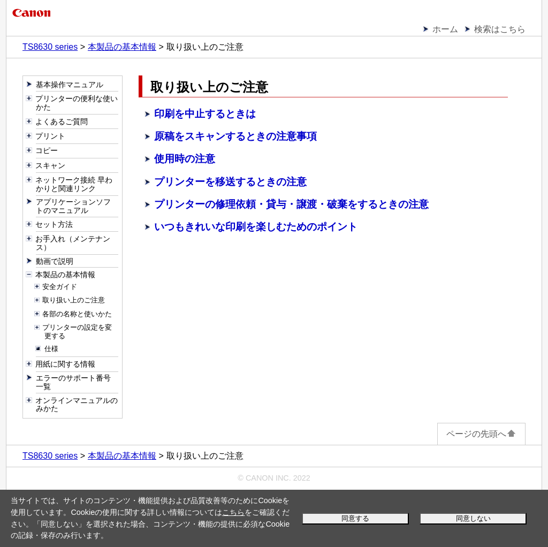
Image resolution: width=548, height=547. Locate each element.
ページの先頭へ (481, 433)
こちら (233, 512)
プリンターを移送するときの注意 (230, 181)
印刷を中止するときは (205, 113)
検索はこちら (500, 29)
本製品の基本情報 (122, 46)
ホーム (445, 29)
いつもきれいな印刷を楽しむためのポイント (255, 226)
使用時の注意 (184, 158)
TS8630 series (50, 46)
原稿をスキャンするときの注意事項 (235, 136)
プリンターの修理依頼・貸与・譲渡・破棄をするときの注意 (291, 204)
